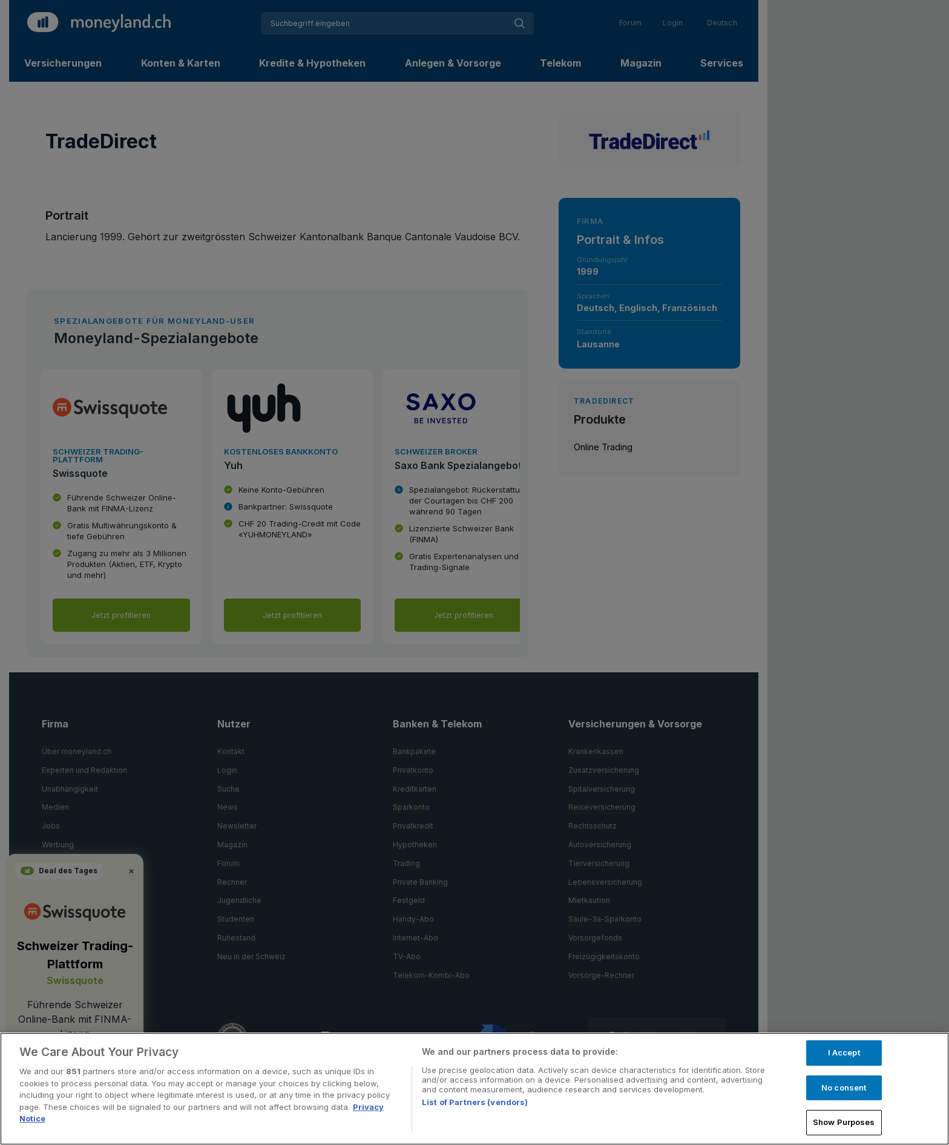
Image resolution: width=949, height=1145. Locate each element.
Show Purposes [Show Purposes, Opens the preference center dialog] (844, 1122)
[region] (474, 1088)
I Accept (844, 1052)
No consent (843, 1087)
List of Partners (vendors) (475, 1102)
